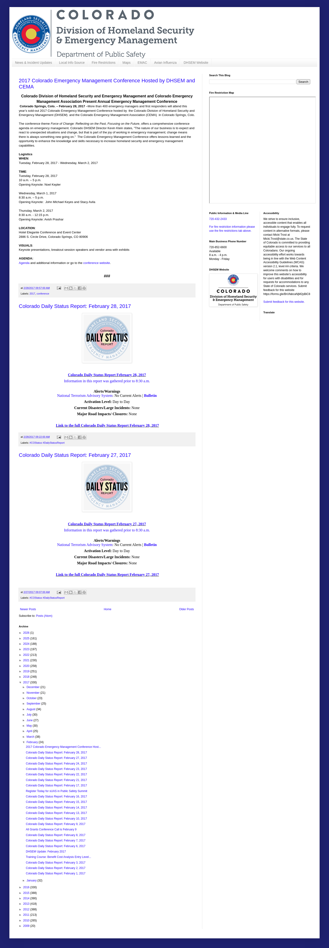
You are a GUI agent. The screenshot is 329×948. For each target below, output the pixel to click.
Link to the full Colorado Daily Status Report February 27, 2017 (107, 575)
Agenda (24, 263)
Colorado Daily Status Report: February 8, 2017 (55, 835)
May (30, 725)
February (33, 742)
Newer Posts (28, 609)
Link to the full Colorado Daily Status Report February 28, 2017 (107, 425)
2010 (26, 920)
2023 (26, 649)
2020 (26, 666)
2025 (26, 638)
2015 (26, 893)
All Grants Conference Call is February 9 (51, 829)
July (29, 714)
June (30, 720)
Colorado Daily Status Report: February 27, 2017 (75, 455)
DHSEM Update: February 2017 (46, 851)
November (33, 692)
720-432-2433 (218, 219)
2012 (26, 909)
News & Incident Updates (33, 62)
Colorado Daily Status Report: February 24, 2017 (56, 763)
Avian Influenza (165, 62)
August (31, 709)
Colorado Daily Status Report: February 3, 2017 (55, 862)
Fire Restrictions (103, 62)
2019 (26, 671)
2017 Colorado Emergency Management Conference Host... (63, 747)
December (33, 687)
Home (107, 609)
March (31, 736)
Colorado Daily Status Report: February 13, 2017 (56, 813)
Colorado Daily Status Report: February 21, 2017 (56, 780)
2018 (26, 676)
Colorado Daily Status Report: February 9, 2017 (55, 824)
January (32, 880)
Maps (126, 62)
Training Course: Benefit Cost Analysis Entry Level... (58, 857)
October (32, 698)
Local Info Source (72, 62)
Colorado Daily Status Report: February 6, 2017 (55, 846)
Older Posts (186, 609)
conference (43, 293)
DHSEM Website (196, 62)
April (30, 731)
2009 (26, 926)
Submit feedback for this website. (284, 301)
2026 (26, 632)
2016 (26, 887)
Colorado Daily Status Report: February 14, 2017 (56, 807)
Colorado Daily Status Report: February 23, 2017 (56, 769)
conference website (96, 263)
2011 (26, 914)
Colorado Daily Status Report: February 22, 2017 (56, 774)
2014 (26, 898)
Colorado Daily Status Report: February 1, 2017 (55, 873)
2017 (32, 293)
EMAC (142, 62)
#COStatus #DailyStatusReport (47, 442)
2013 (26, 903)
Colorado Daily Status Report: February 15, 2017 (56, 802)
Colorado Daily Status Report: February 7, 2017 (55, 840)
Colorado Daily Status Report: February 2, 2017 (55, 868)
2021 (26, 660)
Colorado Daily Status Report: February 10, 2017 (56, 818)
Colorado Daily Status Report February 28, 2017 (107, 375)
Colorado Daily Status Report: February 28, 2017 (75, 306)
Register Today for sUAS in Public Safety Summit (56, 791)
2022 (26, 655)
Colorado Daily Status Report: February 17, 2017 (56, 785)
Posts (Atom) (44, 615)
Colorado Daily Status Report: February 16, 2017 (56, 796)
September (34, 703)
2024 (26, 643)
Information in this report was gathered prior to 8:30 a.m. (107, 381)
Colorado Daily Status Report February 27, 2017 (107, 524)
